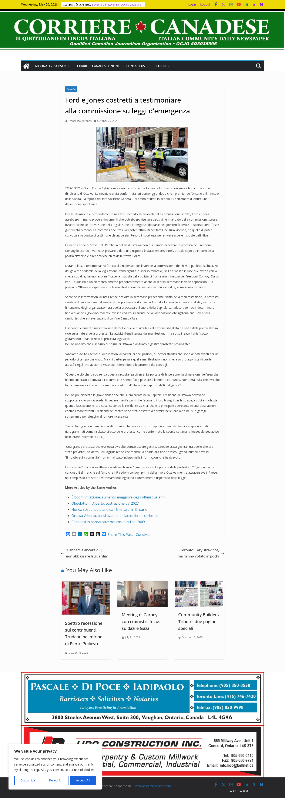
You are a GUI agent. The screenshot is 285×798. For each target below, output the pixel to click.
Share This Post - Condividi (129, 534)
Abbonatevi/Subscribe (52, 66)
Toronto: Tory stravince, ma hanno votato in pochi (201, 553)
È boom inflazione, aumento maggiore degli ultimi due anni (118, 497)
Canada (71, 89)
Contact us (135, 66)
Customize (27, 780)
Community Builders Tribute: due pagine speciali (198, 621)
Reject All (55, 780)
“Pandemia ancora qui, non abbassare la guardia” (84, 553)
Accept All (83, 780)
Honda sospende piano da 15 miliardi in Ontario (109, 509)
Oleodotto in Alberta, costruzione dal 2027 (105, 503)
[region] (55, 767)
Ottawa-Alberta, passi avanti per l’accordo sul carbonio (114, 515)
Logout (205, 4)
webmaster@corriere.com (153, 786)
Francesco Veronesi (80, 121)
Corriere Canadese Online (98, 66)
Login (192, 4)
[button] (147, 66)
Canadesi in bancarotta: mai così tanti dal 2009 (108, 521)
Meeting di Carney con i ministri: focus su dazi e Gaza (141, 621)
